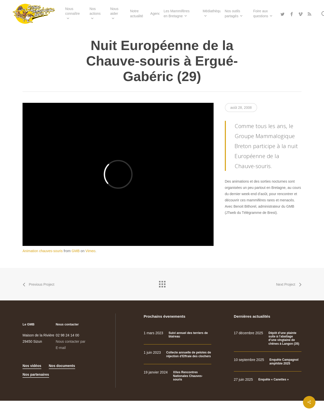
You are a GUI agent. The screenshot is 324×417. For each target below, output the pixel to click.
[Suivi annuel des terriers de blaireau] (177, 335)
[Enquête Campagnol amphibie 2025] (267, 361)
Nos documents (62, 366)
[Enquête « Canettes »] (267, 379)
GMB (76, 251)
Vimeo (90, 251)
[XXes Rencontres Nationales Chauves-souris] (177, 375)
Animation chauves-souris (43, 251)
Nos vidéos (32, 366)
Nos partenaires (36, 374)
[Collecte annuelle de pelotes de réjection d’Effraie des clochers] (177, 354)
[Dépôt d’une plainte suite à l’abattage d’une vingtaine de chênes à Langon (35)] (267, 338)
